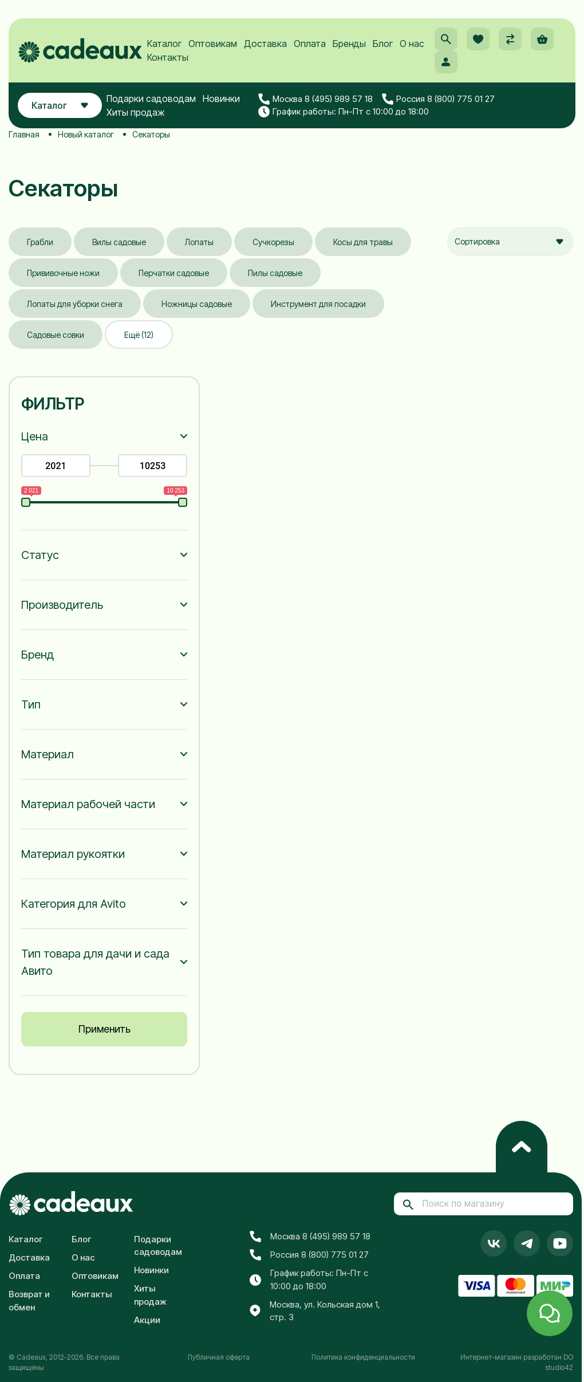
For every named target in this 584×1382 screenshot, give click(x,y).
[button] (446, 38)
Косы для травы (363, 242)
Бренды (349, 43)
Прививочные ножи (63, 273)
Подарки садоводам (151, 98)
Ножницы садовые (196, 304)
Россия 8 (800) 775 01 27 (438, 99)
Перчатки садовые (174, 273)
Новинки (221, 98)
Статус (40, 555)
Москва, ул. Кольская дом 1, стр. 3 (315, 1311)
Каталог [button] (59, 105)
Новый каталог (86, 134)
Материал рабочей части (88, 804)
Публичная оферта (219, 1357)
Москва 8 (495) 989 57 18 (315, 99)
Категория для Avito (73, 904)
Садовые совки (55, 335)
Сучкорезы (273, 242)
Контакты (167, 57)
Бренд (37, 655)
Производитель (62, 605)
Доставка (265, 43)
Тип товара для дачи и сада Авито (95, 962)
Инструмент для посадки (318, 304)
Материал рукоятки (73, 854)
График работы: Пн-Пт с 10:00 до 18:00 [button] (343, 111)
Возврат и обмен (29, 1301)
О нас (412, 43)
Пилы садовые (275, 273)
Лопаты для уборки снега (75, 304)
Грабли (40, 242)
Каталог (164, 43)
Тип (31, 704)
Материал (47, 754)
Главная (24, 134)
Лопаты (199, 242)
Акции (147, 1319)
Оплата (310, 43)
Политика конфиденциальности (363, 1357)
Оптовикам (212, 43)
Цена (34, 436)
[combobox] (510, 241)
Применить (104, 1029)
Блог (383, 43)
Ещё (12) (138, 335)
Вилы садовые (119, 242)
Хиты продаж (135, 112)
